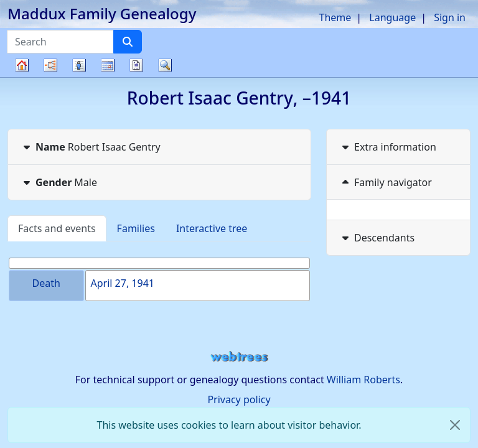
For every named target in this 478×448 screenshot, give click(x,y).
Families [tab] (136, 228)
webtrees (239, 356)
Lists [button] (79, 65)
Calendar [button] (108, 65)
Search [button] (165, 65)
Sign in (450, 17)
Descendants (377, 237)
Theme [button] (335, 17)
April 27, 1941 (122, 283)
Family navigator (385, 182)
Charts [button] (50, 65)
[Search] (127, 42)
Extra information (387, 146)
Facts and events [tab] (57, 228)
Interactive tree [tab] (211, 228)
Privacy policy (238, 399)
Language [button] (392, 17)
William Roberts (363, 379)
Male (59, 182)
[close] (455, 425)
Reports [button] (136, 65)
